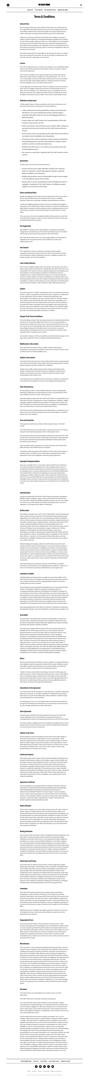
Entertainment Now (14, 10)
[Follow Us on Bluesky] (52, 1067)
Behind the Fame (67, 10)
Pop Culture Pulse (51, 10)
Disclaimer (46, 1072)
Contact (34, 1072)
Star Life (27, 10)
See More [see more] (79, 10)
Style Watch (37, 10)
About (29, 1072)
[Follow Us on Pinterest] (48, 1067)
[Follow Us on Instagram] (44, 1067)
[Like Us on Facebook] (36, 1067)
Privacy (40, 1072)
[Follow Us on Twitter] (40, 1067)
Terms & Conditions (55, 1072)
